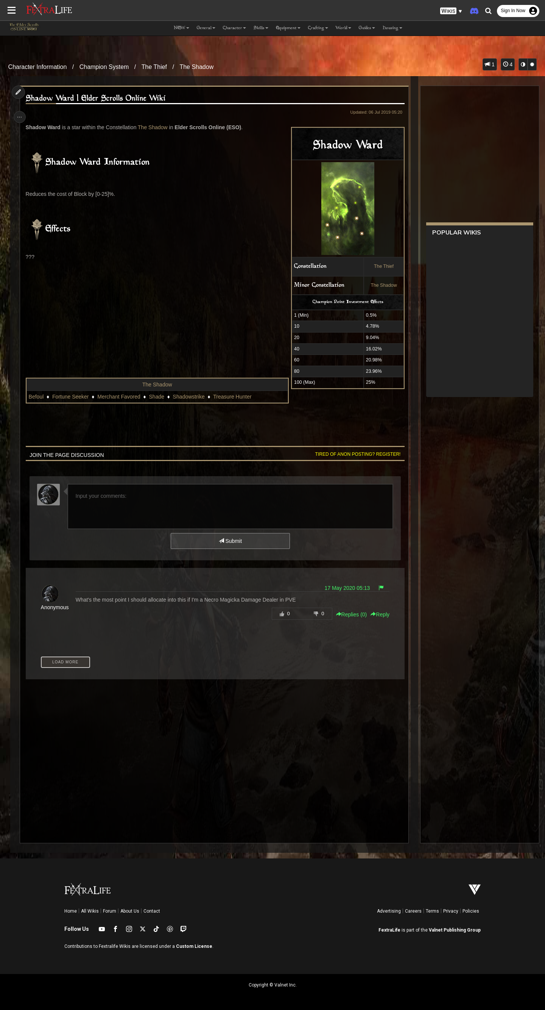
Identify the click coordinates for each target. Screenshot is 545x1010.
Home (70, 911)
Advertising (389, 911)
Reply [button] (377, 614)
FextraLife (389, 930)
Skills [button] (261, 28)
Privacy (450, 911)
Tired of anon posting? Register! (355, 454)
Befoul (38, 397)
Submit (229, 541)
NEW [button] (181, 28)
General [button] (206, 28)
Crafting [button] (318, 28)
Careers (413, 911)
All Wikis (90, 911)
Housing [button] (392, 28)
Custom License (194, 946)
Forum (109, 911)
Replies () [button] (348, 614)
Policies (470, 911)
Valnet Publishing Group (455, 930)
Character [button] (234, 28)
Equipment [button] (288, 28)
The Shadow (196, 67)
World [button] (343, 28)
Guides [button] (367, 28)
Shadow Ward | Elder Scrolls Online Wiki (98, 98)
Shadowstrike (191, 397)
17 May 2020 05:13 (344, 588)
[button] (451, 11)
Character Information (37, 67)
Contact (151, 911)
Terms (432, 911)
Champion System (104, 67)
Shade (158, 397)
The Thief (154, 67)
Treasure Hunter (234, 397)
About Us (129, 911)
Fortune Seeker (72, 397)
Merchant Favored (120, 397)
